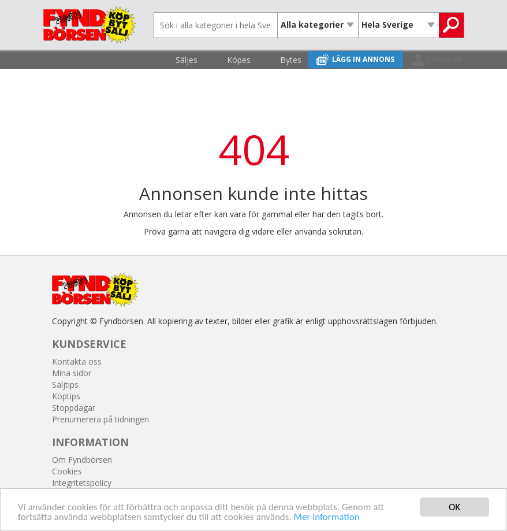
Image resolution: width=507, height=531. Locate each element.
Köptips (66, 396)
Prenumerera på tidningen (100, 419)
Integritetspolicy (81, 482)
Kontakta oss (77, 361)
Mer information (327, 517)
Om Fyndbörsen (82, 459)
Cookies (67, 471)
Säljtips (65, 384)
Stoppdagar (73, 407)
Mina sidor (71, 372)
